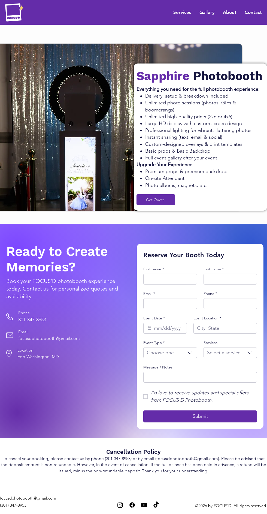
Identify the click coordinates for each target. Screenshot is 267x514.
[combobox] (170, 352)
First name (153, 269)
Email (149, 293)
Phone (210, 293)
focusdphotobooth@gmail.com (49, 338)
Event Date (154, 318)
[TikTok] (156, 505)
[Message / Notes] (198, 377)
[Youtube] (144, 505)
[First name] (168, 279)
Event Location (207, 318)
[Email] (168, 303)
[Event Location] (223, 328)
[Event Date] (149, 328)
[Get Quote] (155, 199)
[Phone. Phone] (229, 303)
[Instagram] (120, 505)
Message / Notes (157, 367)
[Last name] (229, 279)
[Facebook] (132, 505)
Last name (214, 269)
